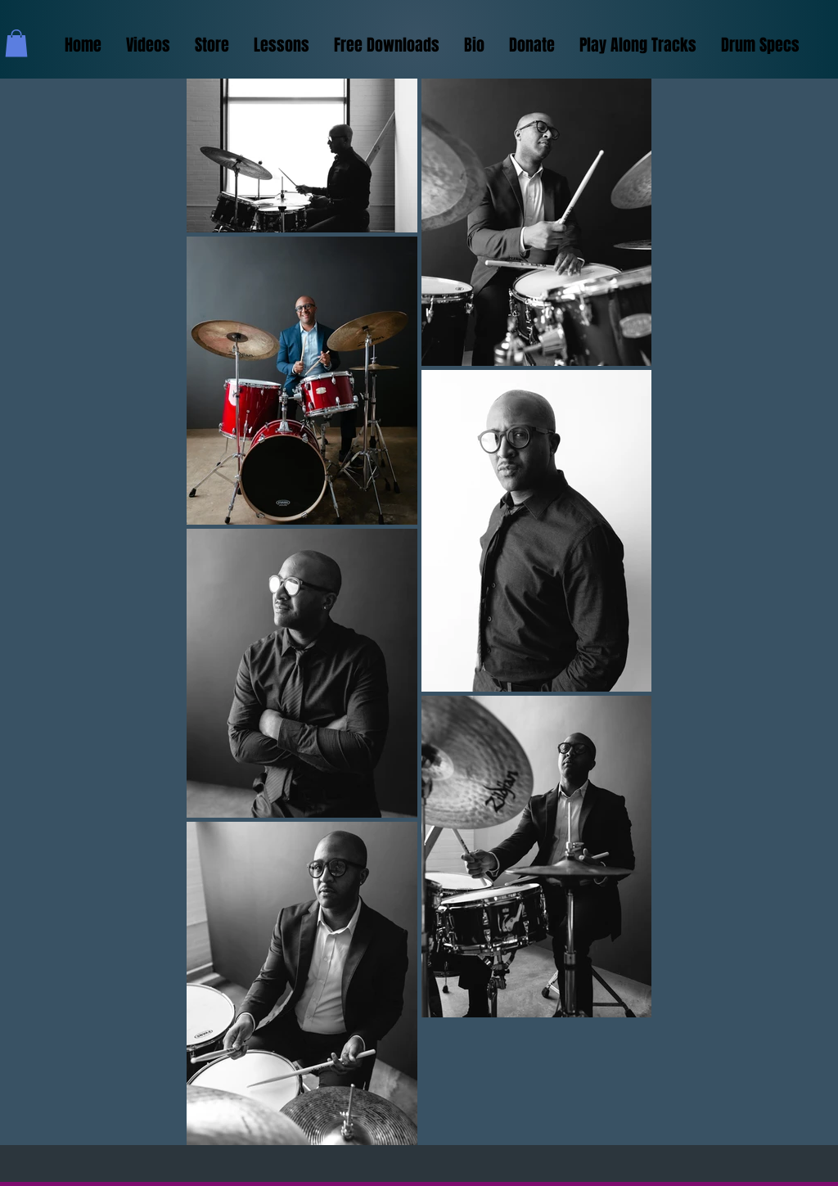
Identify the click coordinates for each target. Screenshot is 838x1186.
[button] (16, 42)
